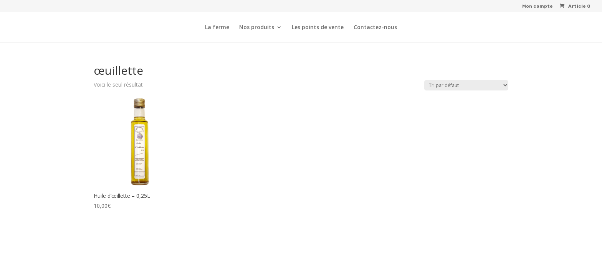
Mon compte (537, 6)
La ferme (217, 28)
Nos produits (256, 28)
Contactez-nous (375, 28)
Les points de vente (318, 28)
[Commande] (466, 85)
